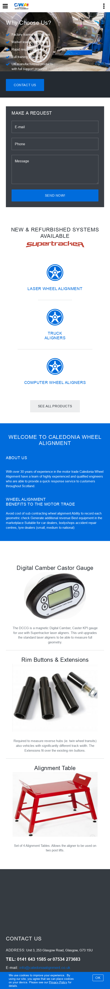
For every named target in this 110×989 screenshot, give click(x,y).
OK (97, 978)
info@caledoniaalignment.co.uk (44, 968)
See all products (55, 406)
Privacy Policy (58, 982)
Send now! (55, 195)
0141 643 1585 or (34, 959)
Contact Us (25, 85)
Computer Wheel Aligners (55, 382)
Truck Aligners (55, 335)
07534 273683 (66, 959)
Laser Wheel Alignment (55, 288)
